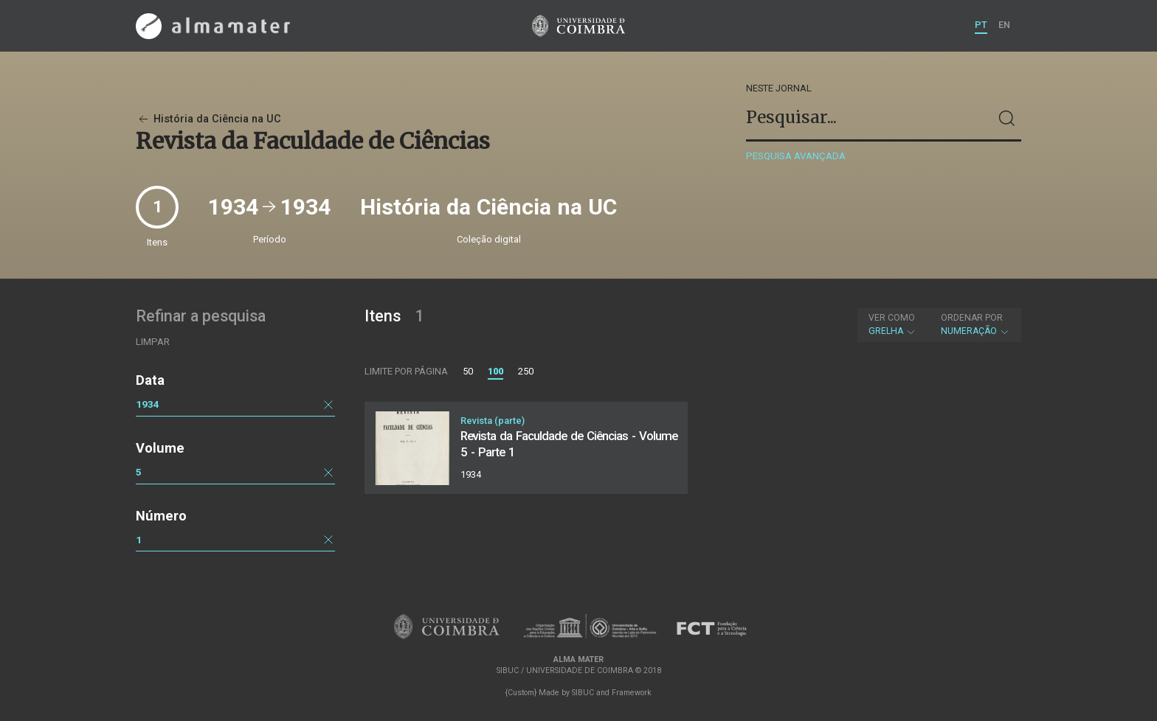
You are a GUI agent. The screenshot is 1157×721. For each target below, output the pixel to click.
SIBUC (583, 692)
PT (981, 24)
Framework (632, 692)
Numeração (975, 324)
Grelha (892, 324)
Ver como (891, 318)
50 (468, 371)
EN (1004, 24)
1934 (147, 404)
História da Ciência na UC (208, 119)
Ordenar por (972, 318)
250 (525, 371)
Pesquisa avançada (796, 155)
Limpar (153, 341)
